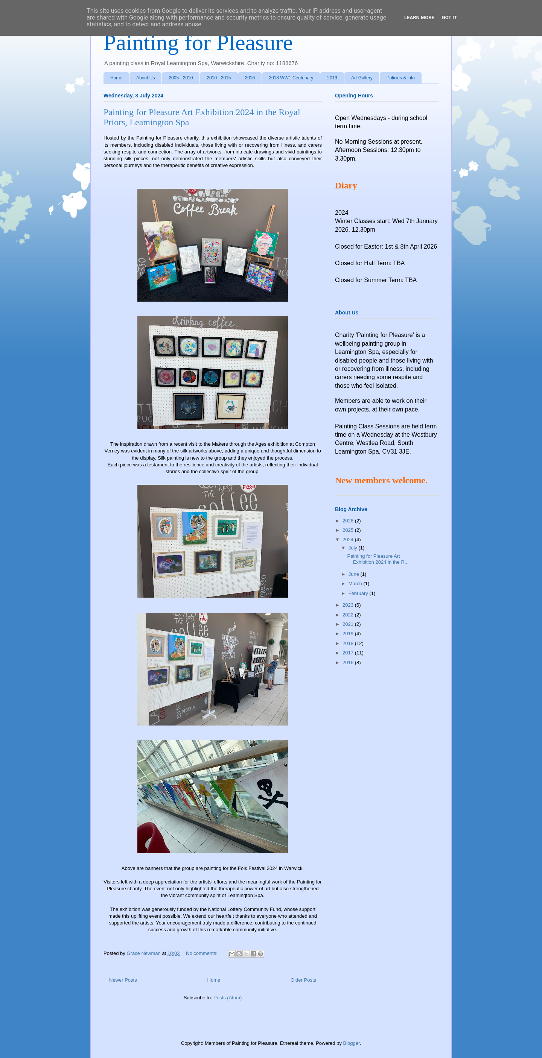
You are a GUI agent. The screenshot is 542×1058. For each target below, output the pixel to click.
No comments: (202, 953)
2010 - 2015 (219, 77)
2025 (349, 530)
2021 (349, 624)
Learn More (419, 17)
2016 (250, 77)
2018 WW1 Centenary (291, 77)
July (354, 548)
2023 (349, 605)
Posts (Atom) (227, 997)
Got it (449, 17)
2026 (349, 521)
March (356, 583)
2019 (332, 77)
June (355, 574)
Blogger (351, 1043)
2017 (349, 653)
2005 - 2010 (181, 77)
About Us (145, 77)
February (359, 593)
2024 (349, 539)
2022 (349, 615)
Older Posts (303, 980)
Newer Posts (123, 980)
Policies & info (401, 77)
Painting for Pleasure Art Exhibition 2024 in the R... (377, 559)
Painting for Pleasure (198, 42)
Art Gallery (362, 77)
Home (116, 77)
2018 (349, 643)
